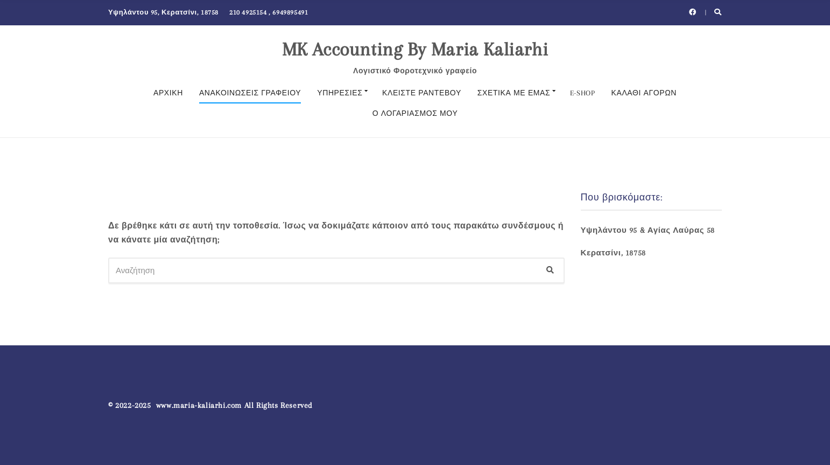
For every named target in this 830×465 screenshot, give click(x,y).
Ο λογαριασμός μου (415, 113)
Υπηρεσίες (339, 93)
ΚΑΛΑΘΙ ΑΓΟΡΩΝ (644, 93)
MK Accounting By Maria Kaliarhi (415, 49)
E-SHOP (582, 93)
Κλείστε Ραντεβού (421, 93)
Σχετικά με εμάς (513, 93)
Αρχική (168, 93)
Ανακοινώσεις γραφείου (250, 93)
